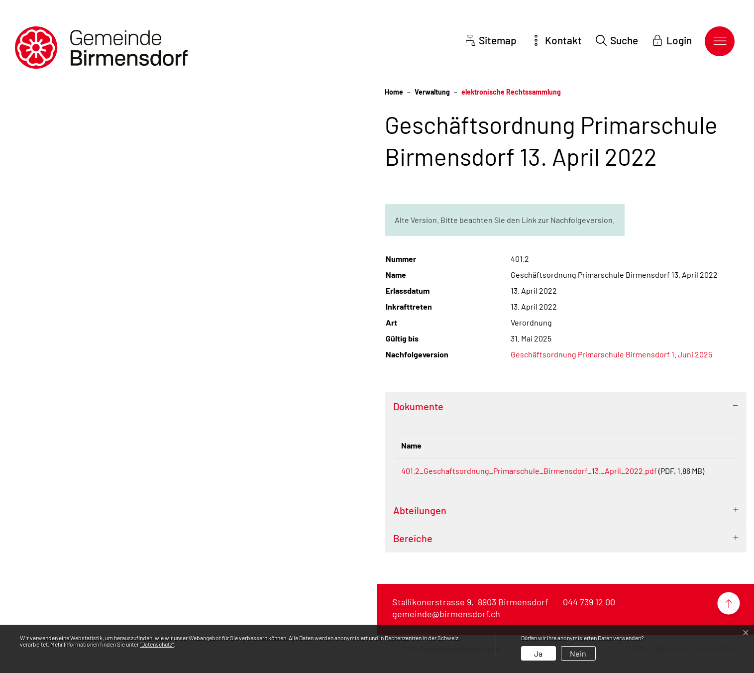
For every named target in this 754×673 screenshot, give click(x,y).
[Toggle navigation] (719, 41)
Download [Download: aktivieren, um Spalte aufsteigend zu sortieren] (708, 445)
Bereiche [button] (412, 550)
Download (710, 472)
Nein (578, 653)
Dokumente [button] (418, 406)
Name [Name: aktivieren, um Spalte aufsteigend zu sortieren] (411, 445)
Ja (538, 653)
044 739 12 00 (589, 613)
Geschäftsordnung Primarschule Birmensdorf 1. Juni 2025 (611, 354)
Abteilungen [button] (419, 522)
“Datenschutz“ (157, 644)
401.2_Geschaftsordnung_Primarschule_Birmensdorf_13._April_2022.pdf (529, 470)
